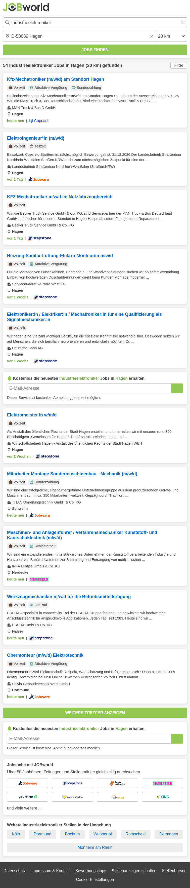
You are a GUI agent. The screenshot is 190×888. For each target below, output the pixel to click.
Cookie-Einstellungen (95, 879)
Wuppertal (102, 834)
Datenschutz (15, 871)
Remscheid (135, 834)
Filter (178, 65)
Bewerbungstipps (90, 871)
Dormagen (168, 834)
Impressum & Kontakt (50, 871)
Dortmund (42, 834)
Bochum (72, 834)
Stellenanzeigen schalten (134, 871)
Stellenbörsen (174, 871)
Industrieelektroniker (31, 65)
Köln (16, 834)
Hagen (77, 65)
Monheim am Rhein (95, 847)
